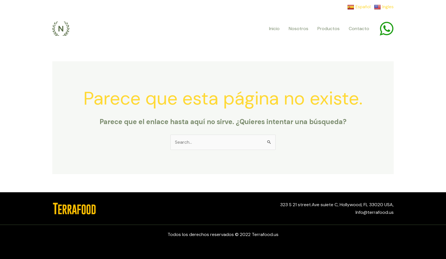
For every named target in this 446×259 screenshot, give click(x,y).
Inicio (274, 29)
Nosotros (298, 29)
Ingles (384, 7)
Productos (328, 29)
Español (359, 7)
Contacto (359, 29)
